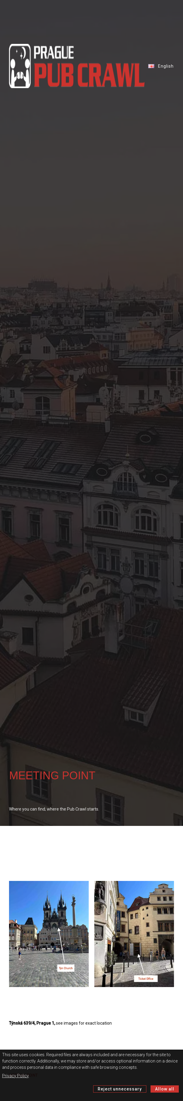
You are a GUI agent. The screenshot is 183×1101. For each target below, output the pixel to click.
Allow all (164, 1089)
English (159, 66)
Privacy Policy (15, 1075)
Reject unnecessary (120, 1089)
